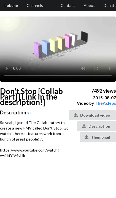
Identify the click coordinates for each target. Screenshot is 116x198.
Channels (35, 5)
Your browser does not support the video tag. (58, 49)
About (89, 5)
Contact (68, 5)
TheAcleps (105, 103)
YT (29, 113)
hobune (11, 5)
